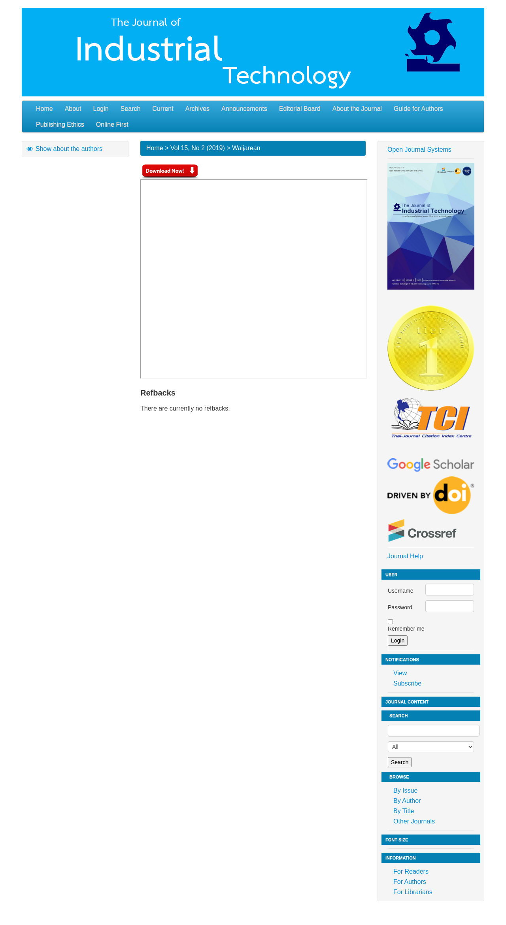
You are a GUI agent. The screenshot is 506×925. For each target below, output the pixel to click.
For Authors (409, 881)
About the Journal (357, 108)
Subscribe (407, 683)
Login (101, 108)
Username (400, 591)
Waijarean (246, 148)
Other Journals (414, 821)
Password (400, 607)
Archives (197, 108)
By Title (403, 811)
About (73, 108)
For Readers (411, 871)
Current (162, 108)
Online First (112, 124)
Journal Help (405, 556)
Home (44, 108)
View (400, 673)
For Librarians (412, 892)
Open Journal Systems (419, 149)
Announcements (244, 108)
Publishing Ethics (60, 124)
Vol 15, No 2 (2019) (197, 148)
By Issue (405, 790)
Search (131, 108)
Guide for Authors (418, 108)
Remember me (406, 628)
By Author (407, 800)
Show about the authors (64, 148)
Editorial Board (300, 108)
